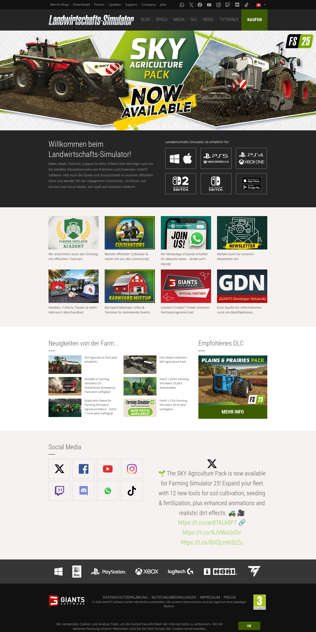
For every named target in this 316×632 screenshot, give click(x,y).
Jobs (163, 4)
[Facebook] (200, 4)
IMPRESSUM (210, 597)
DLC (193, 19)
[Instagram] (219, 4)
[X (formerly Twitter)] (191, 4)
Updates (114, 4)
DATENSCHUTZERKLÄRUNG (125, 597)
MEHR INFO (233, 412)
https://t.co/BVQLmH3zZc (212, 542)
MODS (208, 19)
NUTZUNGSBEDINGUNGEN (174, 597)
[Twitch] (228, 4)
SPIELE (161, 19)
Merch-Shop (59, 4)
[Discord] (237, 4)
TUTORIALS (228, 19)
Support (131, 4)
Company (148, 4)
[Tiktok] (247, 4)
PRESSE (230, 597)
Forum (99, 4)
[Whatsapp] (182, 4)
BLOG (145, 19)
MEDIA (179, 19)
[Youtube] (209, 4)
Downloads (81, 4)
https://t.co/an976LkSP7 (207, 522)
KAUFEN (254, 19)
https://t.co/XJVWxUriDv (212, 532)
